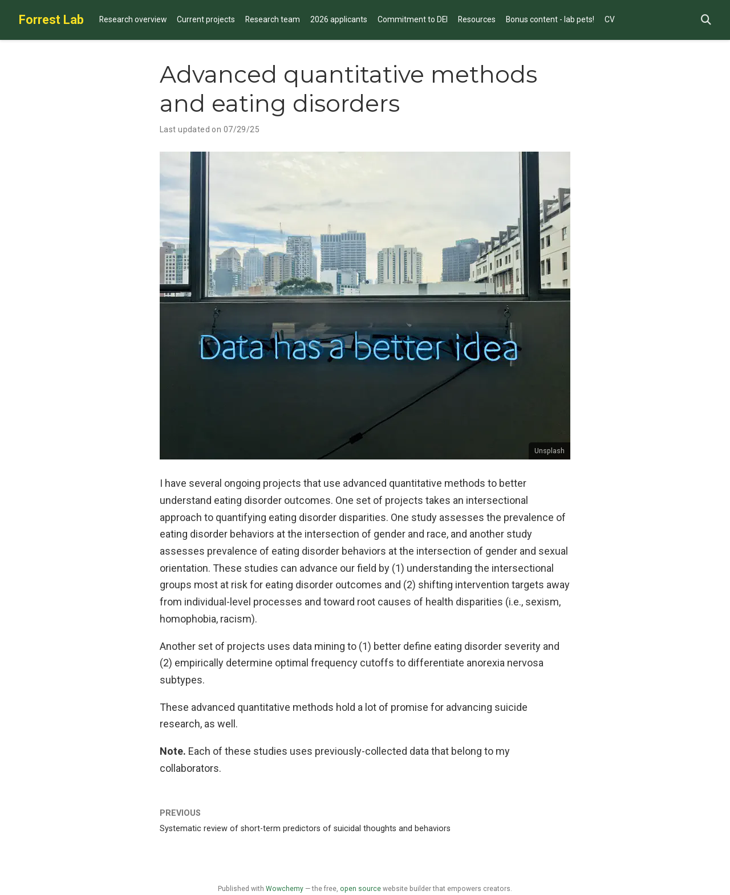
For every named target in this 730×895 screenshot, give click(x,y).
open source (360, 889)
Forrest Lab (51, 20)
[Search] (706, 20)
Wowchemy (284, 889)
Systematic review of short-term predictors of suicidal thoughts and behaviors (305, 828)
